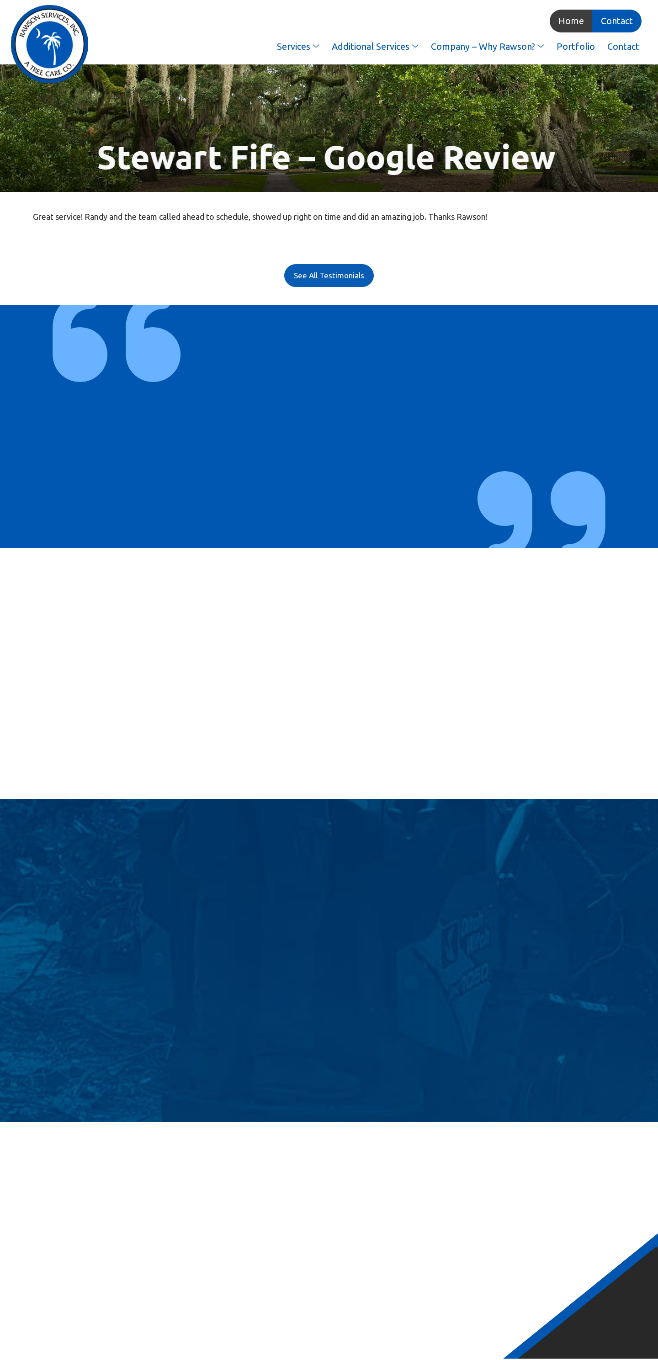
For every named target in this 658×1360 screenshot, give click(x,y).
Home (569, 21)
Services (296, 47)
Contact (615, 21)
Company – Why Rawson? (485, 47)
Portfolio (573, 47)
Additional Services (372, 47)
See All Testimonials (329, 276)
